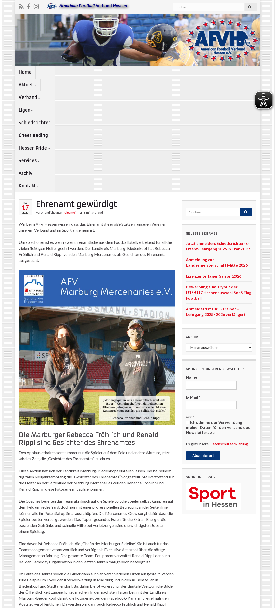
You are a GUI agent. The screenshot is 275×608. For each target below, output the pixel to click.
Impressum (161, 602)
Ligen (102, 72)
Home (25, 72)
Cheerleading (170, 72)
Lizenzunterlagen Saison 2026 (213, 175)
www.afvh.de (246, 602)
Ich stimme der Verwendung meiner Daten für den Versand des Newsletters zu (218, 326)
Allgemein (70, 111)
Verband (76, 72)
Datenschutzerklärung (228, 342)
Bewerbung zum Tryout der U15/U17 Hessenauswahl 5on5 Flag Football (218, 191)
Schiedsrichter (133, 72)
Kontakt (50, 84)
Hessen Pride (208, 72)
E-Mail (193, 296)
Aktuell (48, 72)
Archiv (25, 84)
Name (191, 276)
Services (242, 72)
